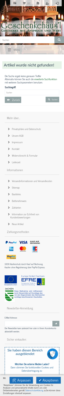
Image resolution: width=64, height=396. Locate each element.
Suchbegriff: (10, 87)
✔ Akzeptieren (48, 380)
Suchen (52, 99)
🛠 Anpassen (21, 380)
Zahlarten (15, 207)
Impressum (16, 142)
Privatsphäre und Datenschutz (25, 129)
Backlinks (15, 194)
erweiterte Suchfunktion (45, 79)
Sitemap (14, 187)
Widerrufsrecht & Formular (23, 155)
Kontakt (14, 149)
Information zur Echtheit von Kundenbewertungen (24, 215)
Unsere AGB (16, 136)
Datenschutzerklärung (34, 390)
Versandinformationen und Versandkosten (30, 181)
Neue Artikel (16, 224)
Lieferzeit (14, 162)
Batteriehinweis (17, 201)
